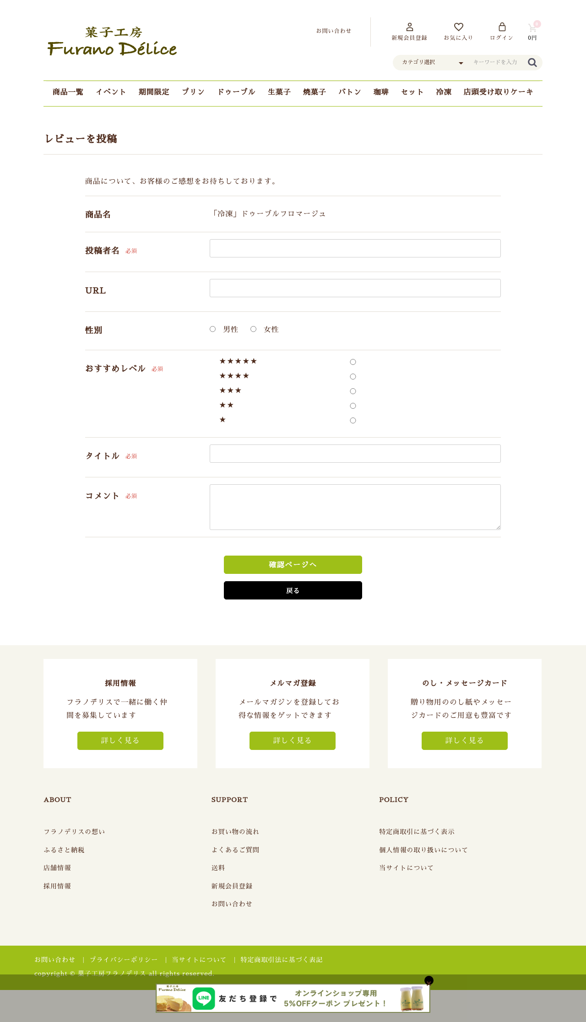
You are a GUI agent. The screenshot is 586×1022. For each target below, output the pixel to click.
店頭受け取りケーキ (499, 92)
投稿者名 (102, 251)
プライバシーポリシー (123, 960)
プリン (193, 92)
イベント (110, 92)
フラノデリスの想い (74, 832)
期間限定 (153, 92)
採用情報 (57, 886)
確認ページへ (293, 565)
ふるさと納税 (64, 850)
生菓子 (279, 92)
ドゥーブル (236, 92)
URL (95, 291)
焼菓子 (314, 92)
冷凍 (444, 92)
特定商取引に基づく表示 (417, 832)
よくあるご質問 (236, 850)
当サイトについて (406, 868)
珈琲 (381, 92)
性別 (94, 330)
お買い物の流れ (236, 832)
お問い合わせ (232, 904)
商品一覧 (67, 92)
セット (412, 92)
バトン (350, 92)
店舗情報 (57, 868)
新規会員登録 (232, 886)
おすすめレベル (115, 369)
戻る (293, 591)
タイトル (102, 456)
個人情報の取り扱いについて (423, 850)
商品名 (98, 215)
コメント (102, 496)
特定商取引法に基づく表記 (282, 960)
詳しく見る (120, 740)
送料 (218, 868)
